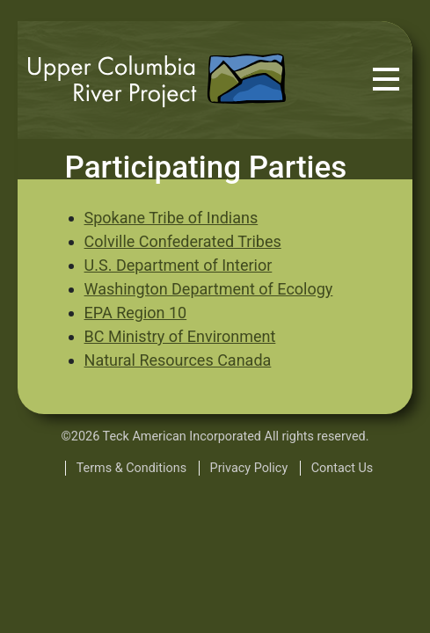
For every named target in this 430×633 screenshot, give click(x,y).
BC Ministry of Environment (180, 336)
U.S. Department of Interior (178, 265)
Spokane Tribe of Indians (171, 217)
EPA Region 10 (135, 312)
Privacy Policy (249, 468)
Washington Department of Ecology (208, 289)
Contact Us (342, 468)
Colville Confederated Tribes (182, 241)
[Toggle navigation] (386, 80)
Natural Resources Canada (178, 360)
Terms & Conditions (131, 468)
